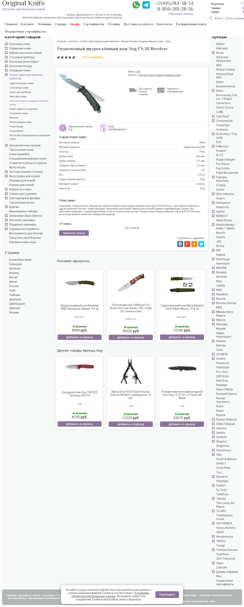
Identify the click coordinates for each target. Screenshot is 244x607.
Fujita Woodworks (227, 172)
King (219, 281)
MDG (219, 307)
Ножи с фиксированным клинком (26, 76)
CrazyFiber (223, 125)
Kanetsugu (223, 259)
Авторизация (36, 598)
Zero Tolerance (225, 558)
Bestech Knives (225, 86)
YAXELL (221, 541)
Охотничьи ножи (19, 87)
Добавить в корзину (79, 337)
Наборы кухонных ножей (25, 52)
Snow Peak (223, 467)
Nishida (220, 345)
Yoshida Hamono (227, 549)
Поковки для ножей (22, 180)
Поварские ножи (20, 48)
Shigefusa (222, 445)
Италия (14, 273)
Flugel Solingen (225, 159)
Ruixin (220, 410)
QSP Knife (222, 376)
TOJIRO (221, 511)
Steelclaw (222, 481)
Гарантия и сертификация (175, 90)
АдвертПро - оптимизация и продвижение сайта (186, 601)
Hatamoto (222, 207)
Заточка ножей (17, 598)
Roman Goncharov (223, 400)
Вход (218, 18)
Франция (15, 299)
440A (202, 142)
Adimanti (222, 48)
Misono (220, 319)
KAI (218, 250)
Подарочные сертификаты (225, 582)
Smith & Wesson (226, 459)
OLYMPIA (222, 354)
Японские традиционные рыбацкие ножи (30, 137)
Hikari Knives (224, 220)
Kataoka (221, 272)
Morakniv (182, 317)
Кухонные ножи (19, 44)
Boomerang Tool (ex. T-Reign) (226, 97)
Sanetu (220, 432)
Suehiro (221, 485)
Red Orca (222, 380)
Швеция (14, 308)
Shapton (221, 441)
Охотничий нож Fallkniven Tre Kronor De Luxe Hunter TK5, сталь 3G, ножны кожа (131, 308)
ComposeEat (224, 120)
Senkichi (221, 437)
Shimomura (223, 450)
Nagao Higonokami (223, 334)
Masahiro (222, 294)
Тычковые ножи (19, 113)
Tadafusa (222, 494)
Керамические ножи (22, 242)
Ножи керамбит (19, 154)
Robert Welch (224, 389)
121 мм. (200, 161)
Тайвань (14, 295)
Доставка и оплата (29, 595)
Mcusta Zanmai (226, 303)
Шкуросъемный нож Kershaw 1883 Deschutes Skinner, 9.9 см (79, 307)
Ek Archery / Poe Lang (226, 135)
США (12, 290)
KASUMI (221, 268)
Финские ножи (18, 96)
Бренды (219, 37)
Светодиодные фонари (24, 198)
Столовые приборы (22, 57)
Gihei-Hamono (225, 194)
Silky (219, 454)
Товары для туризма (22, 193)
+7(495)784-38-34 (174, 4)
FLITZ (219, 155)
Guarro (220, 198)
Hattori (220, 211)
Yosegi (220, 545)
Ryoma (220, 415)
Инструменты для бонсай (26, 233)
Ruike (219, 406)
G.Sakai (221, 185)
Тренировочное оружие (25, 145)
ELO (218, 142)
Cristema (222, 129)
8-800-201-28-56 (175, 9)
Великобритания (20, 259)
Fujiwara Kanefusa (222, 179)
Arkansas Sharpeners (223, 59)
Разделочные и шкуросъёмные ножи (29, 103)
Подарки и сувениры (22, 224)
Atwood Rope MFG (224, 75)
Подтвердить (167, 594)
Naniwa (221, 341)
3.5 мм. (201, 165)
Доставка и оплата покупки (145, 91)
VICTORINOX (224, 523)
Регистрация (235, 18)
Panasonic (222, 363)
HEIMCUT (222, 216)
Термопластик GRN (194, 147)
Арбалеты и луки (20, 189)
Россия (14, 286)
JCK (218, 241)
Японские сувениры (22, 220)
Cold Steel (222, 116)
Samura (221, 428)
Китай (13, 277)
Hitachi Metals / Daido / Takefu (226, 226)
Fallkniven (222, 146)
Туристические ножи (21, 83)
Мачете (14, 117)
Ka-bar (220, 246)
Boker (220, 90)
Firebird (221, 150)
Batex (220, 82)
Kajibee (220, 254)
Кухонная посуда (20, 66)
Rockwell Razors (226, 393)
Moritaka (221, 324)
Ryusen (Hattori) (226, 419)
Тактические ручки (21, 202)
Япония (14, 312)
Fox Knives (222, 164)
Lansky (220, 285)
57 (203, 170)
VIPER (220, 532)
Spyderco (222, 476)
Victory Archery (226, 527)
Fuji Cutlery (223, 168)
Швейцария (17, 303)
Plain (202, 151)
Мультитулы (17, 167)
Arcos (220, 52)
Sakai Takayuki (225, 423)
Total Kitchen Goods (224, 517)
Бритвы (14, 207)
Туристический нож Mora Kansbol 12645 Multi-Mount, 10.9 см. (182, 307)
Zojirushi (221, 567)
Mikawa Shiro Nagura (224, 313)
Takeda (221, 498)
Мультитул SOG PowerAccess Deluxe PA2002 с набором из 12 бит (130, 395)
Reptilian (221, 385)
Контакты (49, 595)
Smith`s (221, 463)
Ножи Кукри (16, 126)
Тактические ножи (21, 149)
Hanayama (223, 202)
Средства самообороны (25, 237)
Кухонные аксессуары (23, 61)
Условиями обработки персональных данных (110, 594)
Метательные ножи (21, 122)
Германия (15, 264)
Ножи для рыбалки (20, 92)
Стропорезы (16, 131)
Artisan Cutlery (225, 69)
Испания (14, 268)
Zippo (219, 563)
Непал (13, 281)
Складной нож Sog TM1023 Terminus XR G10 (80, 394)
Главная (11, 595)
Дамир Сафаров (227, 571)
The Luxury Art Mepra (225, 504)
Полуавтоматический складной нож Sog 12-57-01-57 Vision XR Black (182, 395)
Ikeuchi (220, 232)
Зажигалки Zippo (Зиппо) (25, 215)
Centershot (223, 103)
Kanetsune (223, 263)
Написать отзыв (74, 233)
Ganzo (220, 189)
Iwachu (220, 237)
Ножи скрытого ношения (24, 109)
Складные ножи (19, 70)
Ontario (221, 358)
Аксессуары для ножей (24, 176)
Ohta (219, 349)
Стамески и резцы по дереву (28, 163)
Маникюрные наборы (23, 211)
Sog (219, 472)
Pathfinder (223, 367)
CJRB (219, 112)
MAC (219, 290)
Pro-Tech (222, 371)
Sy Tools (221, 489)
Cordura (200, 184)
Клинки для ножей (21, 185)
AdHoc (220, 44)
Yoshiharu (222, 554)
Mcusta (221, 298)
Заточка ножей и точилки (26, 171)
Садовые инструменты (24, 229)
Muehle (221, 328)
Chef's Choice (224, 107)
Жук (219, 576)
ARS (219, 65)
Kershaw (221, 276)
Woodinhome (224, 536)
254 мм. (200, 156)
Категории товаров (23, 37)
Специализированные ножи (27, 158)
